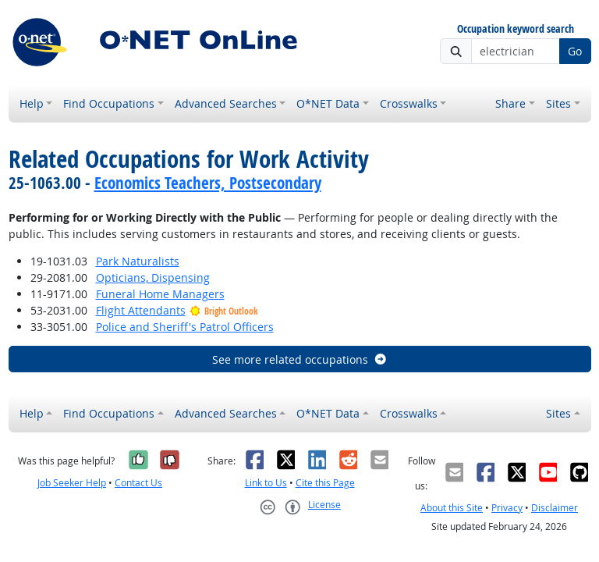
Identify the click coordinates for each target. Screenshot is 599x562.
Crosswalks (409, 103)
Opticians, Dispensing (153, 277)
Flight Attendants (141, 310)
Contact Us (138, 482)
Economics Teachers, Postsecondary (207, 183)
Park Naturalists (137, 261)
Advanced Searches (226, 103)
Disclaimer (554, 507)
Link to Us (266, 482)
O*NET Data (328, 103)
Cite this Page (325, 482)
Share (510, 103)
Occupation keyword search (515, 29)
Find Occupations (108, 103)
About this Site (451, 507)
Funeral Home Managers (160, 293)
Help (31, 103)
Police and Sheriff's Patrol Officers (185, 326)
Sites (558, 103)
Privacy (507, 507)
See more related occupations (300, 359)
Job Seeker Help (71, 482)
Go (575, 51)
